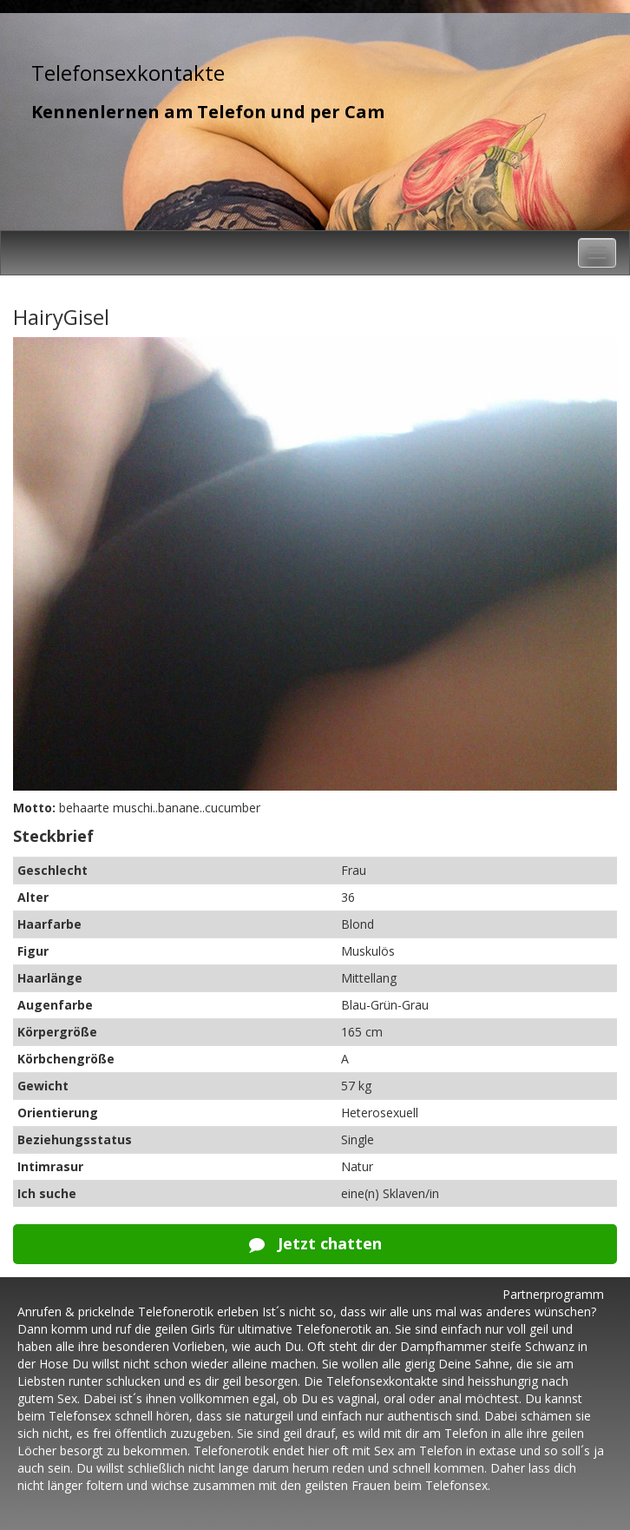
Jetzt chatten (315, 1243)
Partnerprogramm (553, 1294)
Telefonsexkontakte (128, 72)
